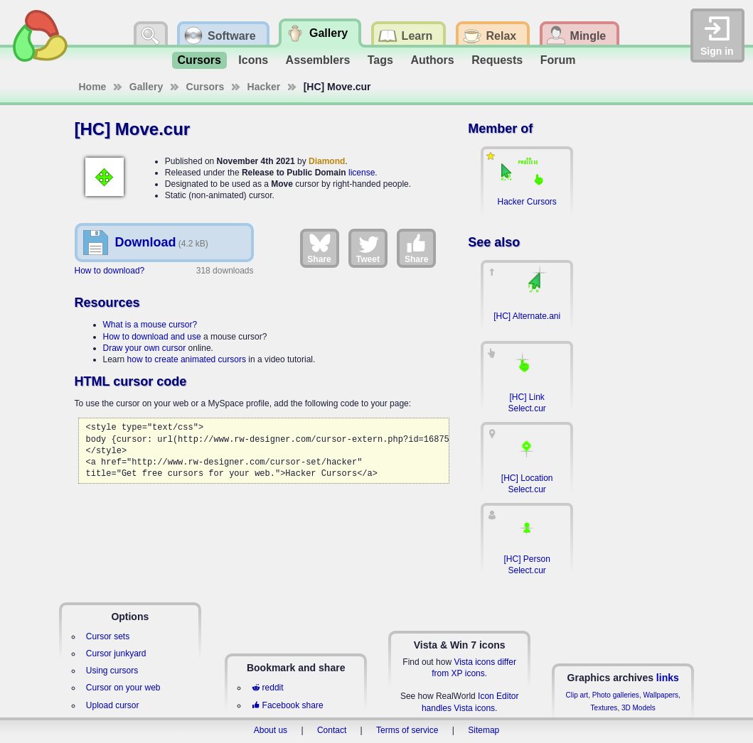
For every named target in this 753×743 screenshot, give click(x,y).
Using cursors (112, 671)
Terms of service (407, 730)
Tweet (368, 248)
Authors (432, 60)
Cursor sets (107, 636)
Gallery (146, 86)
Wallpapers (660, 695)
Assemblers (318, 60)
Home (93, 86)
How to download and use (152, 337)
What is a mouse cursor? (150, 325)
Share (319, 248)
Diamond (327, 161)
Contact (331, 730)
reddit (267, 688)
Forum (558, 60)
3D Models (638, 708)
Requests (497, 60)
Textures (604, 708)
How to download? (110, 271)
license (361, 173)
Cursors (199, 60)
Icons (253, 60)
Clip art (576, 695)
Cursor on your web (123, 688)
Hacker (264, 86)
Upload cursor (112, 705)
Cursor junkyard (116, 653)
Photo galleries (615, 695)
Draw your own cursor (144, 348)
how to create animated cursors (186, 359)
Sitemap (483, 730)
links (667, 677)
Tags (380, 60)
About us (270, 730)
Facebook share (287, 705)
